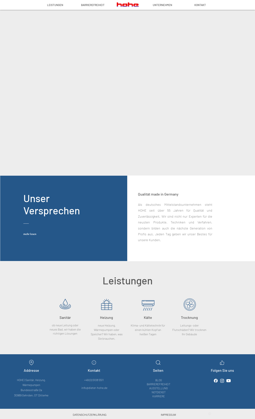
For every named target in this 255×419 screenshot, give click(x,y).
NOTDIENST (159, 392)
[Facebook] (215, 380)
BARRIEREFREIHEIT (158, 384)
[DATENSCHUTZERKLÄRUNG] (90, 414)
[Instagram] (222, 380)
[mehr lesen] (33, 234)
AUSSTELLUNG (158, 388)
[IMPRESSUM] (168, 414)
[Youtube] (228, 380)
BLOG (158, 380)
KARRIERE (158, 396)
